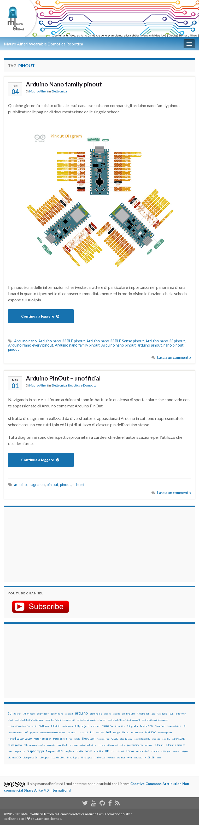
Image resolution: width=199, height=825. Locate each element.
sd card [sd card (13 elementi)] (120, 751)
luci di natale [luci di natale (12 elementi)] (137, 732)
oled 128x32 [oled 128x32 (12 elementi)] (126, 739)
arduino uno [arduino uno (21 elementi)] (128, 713)
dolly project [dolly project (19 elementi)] (82, 726)
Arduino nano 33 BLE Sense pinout (115, 341)
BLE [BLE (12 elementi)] (171, 713)
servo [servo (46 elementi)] (130, 751)
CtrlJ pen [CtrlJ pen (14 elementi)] (44, 726)
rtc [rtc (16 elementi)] (113, 751)
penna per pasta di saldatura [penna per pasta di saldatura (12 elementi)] (83, 745)
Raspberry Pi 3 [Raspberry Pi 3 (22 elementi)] (54, 751)
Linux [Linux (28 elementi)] (125, 732)
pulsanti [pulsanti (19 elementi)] (159, 745)
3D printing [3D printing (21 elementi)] (57, 713)
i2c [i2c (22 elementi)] (184, 726)
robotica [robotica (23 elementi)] (98, 751)
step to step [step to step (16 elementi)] (58, 757)
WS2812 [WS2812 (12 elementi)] (138, 757)
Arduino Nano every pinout (30, 345)
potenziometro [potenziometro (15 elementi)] (135, 745)
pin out (52, 484)
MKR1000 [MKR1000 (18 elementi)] (150, 732)
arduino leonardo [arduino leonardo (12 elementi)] (112, 713)
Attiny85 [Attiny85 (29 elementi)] (162, 713)
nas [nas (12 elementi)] (70, 739)
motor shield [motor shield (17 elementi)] (60, 738)
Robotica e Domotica (82, 385)
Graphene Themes (48, 819)
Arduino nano (25, 341)
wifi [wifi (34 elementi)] (129, 757)
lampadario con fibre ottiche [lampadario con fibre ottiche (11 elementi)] (52, 732)
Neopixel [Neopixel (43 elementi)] (88, 738)
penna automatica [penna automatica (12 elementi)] (37, 745)
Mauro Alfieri (38, 91)
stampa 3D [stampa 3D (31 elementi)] (14, 757)
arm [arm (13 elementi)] (153, 713)
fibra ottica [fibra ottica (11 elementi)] (120, 726)
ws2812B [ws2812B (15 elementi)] (150, 757)
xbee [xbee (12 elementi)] (159, 757)
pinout (13, 349)
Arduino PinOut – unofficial (63, 378)
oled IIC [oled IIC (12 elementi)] (166, 739)
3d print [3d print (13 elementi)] (17, 713)
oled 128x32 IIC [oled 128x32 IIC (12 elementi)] (142, 739)
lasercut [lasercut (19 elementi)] (72, 732)
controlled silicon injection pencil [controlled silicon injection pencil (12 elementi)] (124, 720)
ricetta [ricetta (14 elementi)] (79, 751)
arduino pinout (149, 345)
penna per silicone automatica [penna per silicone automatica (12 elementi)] (111, 745)
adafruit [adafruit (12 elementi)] (69, 713)
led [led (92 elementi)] (108, 732)
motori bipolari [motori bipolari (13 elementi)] (165, 732)
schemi (78, 484)
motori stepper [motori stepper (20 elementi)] (42, 738)
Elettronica (59, 91)
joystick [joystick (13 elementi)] (34, 732)
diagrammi (36, 484)
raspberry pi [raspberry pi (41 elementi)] (35, 751)
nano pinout (173, 345)
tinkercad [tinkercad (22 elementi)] (100, 757)
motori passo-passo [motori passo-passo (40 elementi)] (20, 738)
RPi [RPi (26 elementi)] (107, 751)
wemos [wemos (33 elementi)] (121, 757)
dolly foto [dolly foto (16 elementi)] (55, 726)
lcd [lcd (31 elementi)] (91, 732)
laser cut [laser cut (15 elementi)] (83, 732)
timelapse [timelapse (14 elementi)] (86, 757)
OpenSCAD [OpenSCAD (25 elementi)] (178, 738)
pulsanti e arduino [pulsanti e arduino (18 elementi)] (175, 745)
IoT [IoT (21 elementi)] (26, 732)
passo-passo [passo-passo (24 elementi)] (15, 744)
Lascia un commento (174, 357)
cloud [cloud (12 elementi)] (10, 720)
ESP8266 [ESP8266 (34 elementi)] (107, 726)
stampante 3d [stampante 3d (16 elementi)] (30, 757)
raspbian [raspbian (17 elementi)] (69, 751)
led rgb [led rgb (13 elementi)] (116, 732)
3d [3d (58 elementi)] (9, 713)
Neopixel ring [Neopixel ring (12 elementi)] (103, 739)
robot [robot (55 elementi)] (88, 751)
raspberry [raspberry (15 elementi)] (19, 751)
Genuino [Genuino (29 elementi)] (160, 726)
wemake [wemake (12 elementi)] (111, 757)
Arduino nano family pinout (77, 345)
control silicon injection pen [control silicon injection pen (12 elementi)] (155, 720)
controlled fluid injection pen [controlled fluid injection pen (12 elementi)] (29, 720)
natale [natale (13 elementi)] (77, 739)
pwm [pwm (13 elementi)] (10, 751)
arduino (20, 484)
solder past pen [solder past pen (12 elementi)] (180, 751)
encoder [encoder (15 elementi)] (95, 726)
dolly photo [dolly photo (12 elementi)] (67, 726)
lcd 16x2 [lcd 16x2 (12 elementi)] (100, 732)
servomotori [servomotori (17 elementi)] (142, 751)
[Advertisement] (40, 543)
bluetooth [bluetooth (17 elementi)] (180, 713)
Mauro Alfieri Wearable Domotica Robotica (43, 43)
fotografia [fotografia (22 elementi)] (132, 726)
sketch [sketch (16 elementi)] (155, 751)
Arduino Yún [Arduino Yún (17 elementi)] (143, 713)
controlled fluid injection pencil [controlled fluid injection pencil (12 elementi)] (60, 720)
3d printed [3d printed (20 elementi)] (29, 713)
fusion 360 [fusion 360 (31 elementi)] (146, 726)
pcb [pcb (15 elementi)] (25, 745)
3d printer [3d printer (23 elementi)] (43, 713)
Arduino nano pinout (118, 345)
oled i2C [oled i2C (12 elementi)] (156, 739)
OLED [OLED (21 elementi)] (115, 738)
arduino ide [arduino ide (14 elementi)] (96, 713)
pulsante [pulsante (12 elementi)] (149, 745)
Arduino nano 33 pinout (165, 341)
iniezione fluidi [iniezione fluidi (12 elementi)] (15, 732)
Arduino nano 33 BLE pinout (61, 341)
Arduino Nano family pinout (64, 84)
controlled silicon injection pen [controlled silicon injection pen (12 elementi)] (91, 720)
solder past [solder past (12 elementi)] (166, 751)
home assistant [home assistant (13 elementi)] (174, 726)
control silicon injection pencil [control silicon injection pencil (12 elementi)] (22, 726)
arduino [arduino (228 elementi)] (81, 713)
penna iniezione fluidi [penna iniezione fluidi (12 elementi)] (57, 745)
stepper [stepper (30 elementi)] (44, 757)
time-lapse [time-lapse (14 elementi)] (73, 757)
